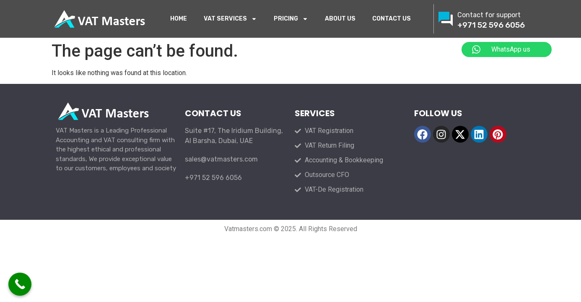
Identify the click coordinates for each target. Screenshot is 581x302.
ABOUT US (340, 18)
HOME (178, 18)
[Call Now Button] (19, 284)
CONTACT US (391, 18)
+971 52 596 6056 (491, 25)
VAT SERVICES (230, 19)
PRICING (291, 19)
